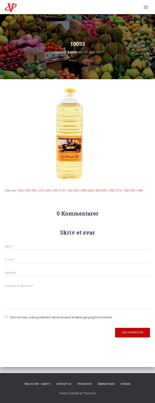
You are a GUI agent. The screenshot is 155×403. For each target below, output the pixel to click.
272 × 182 (122, 190)
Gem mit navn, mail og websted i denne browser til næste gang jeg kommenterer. (61, 317)
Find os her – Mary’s (37, 384)
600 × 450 (52, 190)
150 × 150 (23, 190)
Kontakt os (64, 384)
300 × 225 (37, 190)
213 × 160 (66, 190)
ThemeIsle (89, 393)
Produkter (85, 384)
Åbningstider (106, 384)
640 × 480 (136, 190)
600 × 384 (80, 190)
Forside (126, 384)
